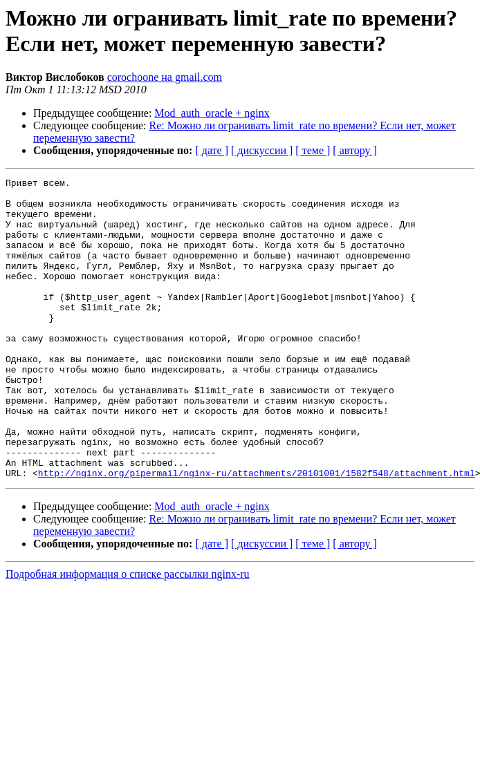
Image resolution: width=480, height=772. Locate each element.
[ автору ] (354, 150)
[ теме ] (312, 150)
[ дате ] (211, 150)
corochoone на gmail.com (164, 77)
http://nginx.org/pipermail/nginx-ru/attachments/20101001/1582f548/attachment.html (256, 533)
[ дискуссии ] (262, 150)
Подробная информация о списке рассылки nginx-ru (128, 634)
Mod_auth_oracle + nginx (211, 113)
